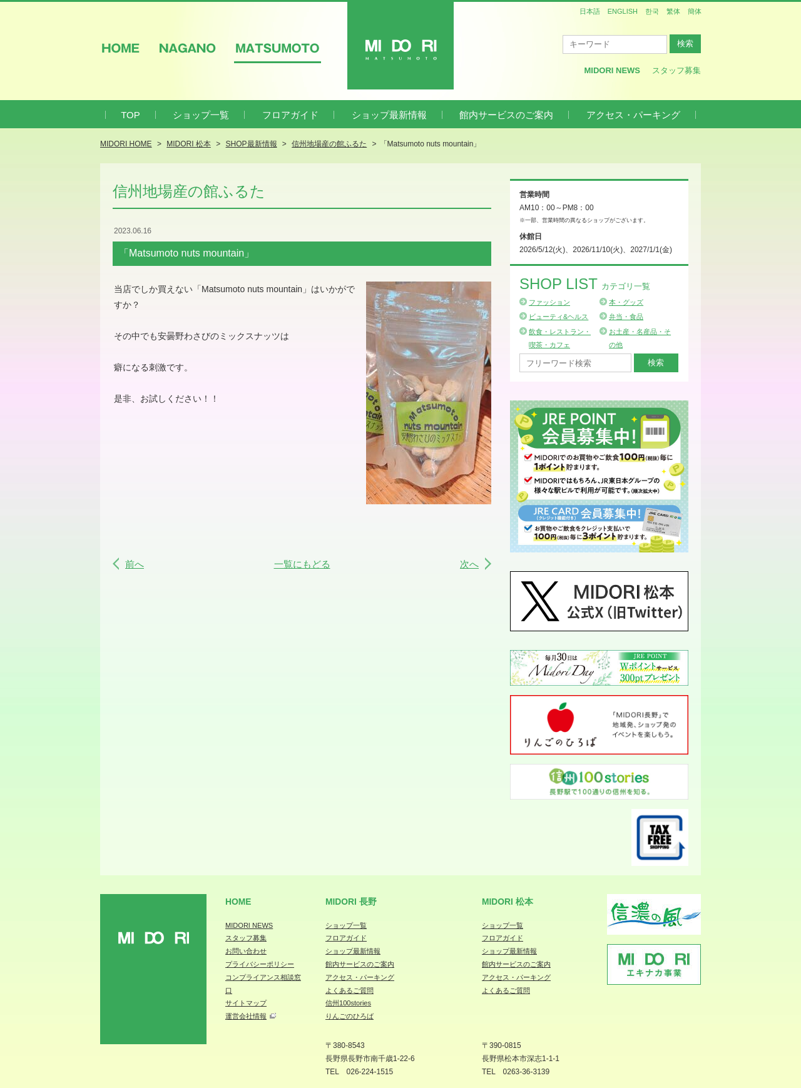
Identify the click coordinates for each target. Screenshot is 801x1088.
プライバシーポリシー (259, 964)
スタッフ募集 (676, 70)
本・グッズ (626, 302)
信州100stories (348, 1003)
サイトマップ (246, 1003)
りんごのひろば (349, 1016)
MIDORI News (612, 70)
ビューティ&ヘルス (558, 316)
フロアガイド (290, 115)
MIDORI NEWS (249, 925)
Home (238, 902)
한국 (652, 11)
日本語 (589, 11)
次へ (469, 564)
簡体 (695, 11)
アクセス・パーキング (633, 115)
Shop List (584, 283)
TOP (130, 115)
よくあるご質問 (349, 990)
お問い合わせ (246, 951)
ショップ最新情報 (389, 115)
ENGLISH (623, 11)
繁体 (673, 11)
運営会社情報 (246, 1016)
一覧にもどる (302, 564)
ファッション (549, 302)
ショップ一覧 (201, 115)
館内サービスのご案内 (506, 115)
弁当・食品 (626, 316)
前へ (134, 564)
